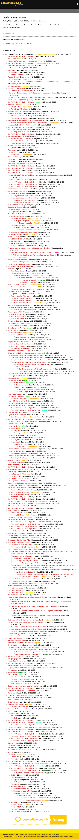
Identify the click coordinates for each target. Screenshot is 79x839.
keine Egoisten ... (14, 481)
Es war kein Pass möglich (20, 636)
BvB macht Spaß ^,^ (15, 595)
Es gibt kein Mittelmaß (18, 376)
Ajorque (10, 145)
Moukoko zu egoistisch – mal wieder (20, 643)
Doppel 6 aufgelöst (14, 214)
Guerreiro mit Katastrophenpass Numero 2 (22, 483)
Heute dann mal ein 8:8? (16, 640)
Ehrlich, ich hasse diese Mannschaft (20, 697)
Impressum (32, 836)
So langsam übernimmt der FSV (19, 540)
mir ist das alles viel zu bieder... (18, 189)
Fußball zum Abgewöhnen (17, 88)
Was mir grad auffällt (15, 312)
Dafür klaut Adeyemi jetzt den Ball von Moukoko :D (25, 620)
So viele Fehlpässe (14, 460)
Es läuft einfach (13, 702)
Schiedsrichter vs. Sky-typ (17, 205)
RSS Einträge (7, 836)
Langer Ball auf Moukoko (16, 531)
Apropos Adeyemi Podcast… (23, 556)
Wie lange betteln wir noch (17, 129)
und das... (14, 152)
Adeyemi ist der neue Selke (17, 191)
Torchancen (12, 150)
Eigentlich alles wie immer (17, 415)
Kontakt (25, 836)
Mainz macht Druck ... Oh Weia (18, 125)
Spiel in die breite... (14, 170)
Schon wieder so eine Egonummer (20, 645)
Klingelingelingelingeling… (17, 690)
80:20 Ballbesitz (13, 330)
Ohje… (10, 700)
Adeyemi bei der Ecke (15, 342)
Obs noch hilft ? (16, 241)
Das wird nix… (16, 802)
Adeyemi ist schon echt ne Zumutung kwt (22, 449)
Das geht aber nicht (20, 335)
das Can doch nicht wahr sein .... (22, 811)
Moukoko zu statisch (18, 271)
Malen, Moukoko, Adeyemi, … (18, 284)
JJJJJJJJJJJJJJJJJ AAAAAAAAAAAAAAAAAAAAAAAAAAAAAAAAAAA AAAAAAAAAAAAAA (40, 81)
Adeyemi (11, 424)
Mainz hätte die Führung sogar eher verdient (23, 111)
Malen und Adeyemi (14, 394)
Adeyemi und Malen (17, 451)
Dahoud (10, 743)
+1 (14, 807)
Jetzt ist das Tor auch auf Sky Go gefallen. (22, 61)
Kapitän (13, 775)
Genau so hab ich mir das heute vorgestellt (23, 686)
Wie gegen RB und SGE (19, 535)
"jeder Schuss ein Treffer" (16, 328)
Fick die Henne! (13, 77)
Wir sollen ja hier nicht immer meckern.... (22, 266)
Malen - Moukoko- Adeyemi (17, 401)
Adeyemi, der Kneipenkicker (17, 259)
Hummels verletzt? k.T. (18, 786)
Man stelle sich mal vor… (16, 661)
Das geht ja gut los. (14, 659)
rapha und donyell (14, 465)
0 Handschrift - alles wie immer (18, 542)
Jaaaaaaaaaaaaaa (17, 75)
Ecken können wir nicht (16, 695)
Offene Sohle (12, 506)
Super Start (12, 672)
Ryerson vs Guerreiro (15, 321)
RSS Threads (17, 836)
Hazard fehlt (12, 748)
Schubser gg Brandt (15, 113)
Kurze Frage (20, 387)
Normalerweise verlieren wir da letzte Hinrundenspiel (26, 120)
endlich (10, 68)
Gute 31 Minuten (13, 510)
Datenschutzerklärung (57, 836)
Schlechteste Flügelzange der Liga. (20, 469)
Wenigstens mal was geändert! (21, 232)
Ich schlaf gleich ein (14, 412)
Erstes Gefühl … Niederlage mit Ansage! (25, 763)
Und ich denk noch (14, 665)
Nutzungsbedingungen (43, 836)
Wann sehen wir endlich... (17, 351)
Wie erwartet (12, 670)
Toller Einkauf (12, 675)
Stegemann (12, 207)
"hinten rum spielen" (15, 586)
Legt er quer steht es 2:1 (16, 638)
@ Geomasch (42, 21)
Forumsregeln (69, 836)
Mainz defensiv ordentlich (16, 533)
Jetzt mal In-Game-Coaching (18, 136)
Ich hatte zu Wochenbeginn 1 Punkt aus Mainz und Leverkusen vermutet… (37, 175)
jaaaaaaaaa (12, 59)
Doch (15, 809)
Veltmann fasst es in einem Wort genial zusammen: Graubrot (29, 248)
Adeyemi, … (15, 294)
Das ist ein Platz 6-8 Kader (17, 488)
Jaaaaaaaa (11, 70)
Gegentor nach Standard (16, 704)
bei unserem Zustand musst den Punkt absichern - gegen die (29, 93)
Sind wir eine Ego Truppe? (17, 634)
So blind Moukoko (14, 656)
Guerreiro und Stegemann (17, 100)
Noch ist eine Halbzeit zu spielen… (20, 305)
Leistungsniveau (13, 378)
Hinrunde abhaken (14, 86)
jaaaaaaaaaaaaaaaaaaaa (17, 66)
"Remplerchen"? (13, 104)
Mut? (9, 711)
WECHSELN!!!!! (13, 237)
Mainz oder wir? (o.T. (18, 497)
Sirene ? (11, 157)
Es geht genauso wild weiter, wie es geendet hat (24, 668)
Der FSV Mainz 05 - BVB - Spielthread (19, 54)
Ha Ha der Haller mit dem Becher (19, 709)
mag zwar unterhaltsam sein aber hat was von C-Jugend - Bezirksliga (32, 597)
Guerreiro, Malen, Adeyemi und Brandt (21, 456)
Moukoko (11, 269)
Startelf (10, 752)
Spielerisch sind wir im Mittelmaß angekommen (24, 353)
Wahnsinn (11, 693)
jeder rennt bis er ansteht (16, 164)
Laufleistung (12, 471)
